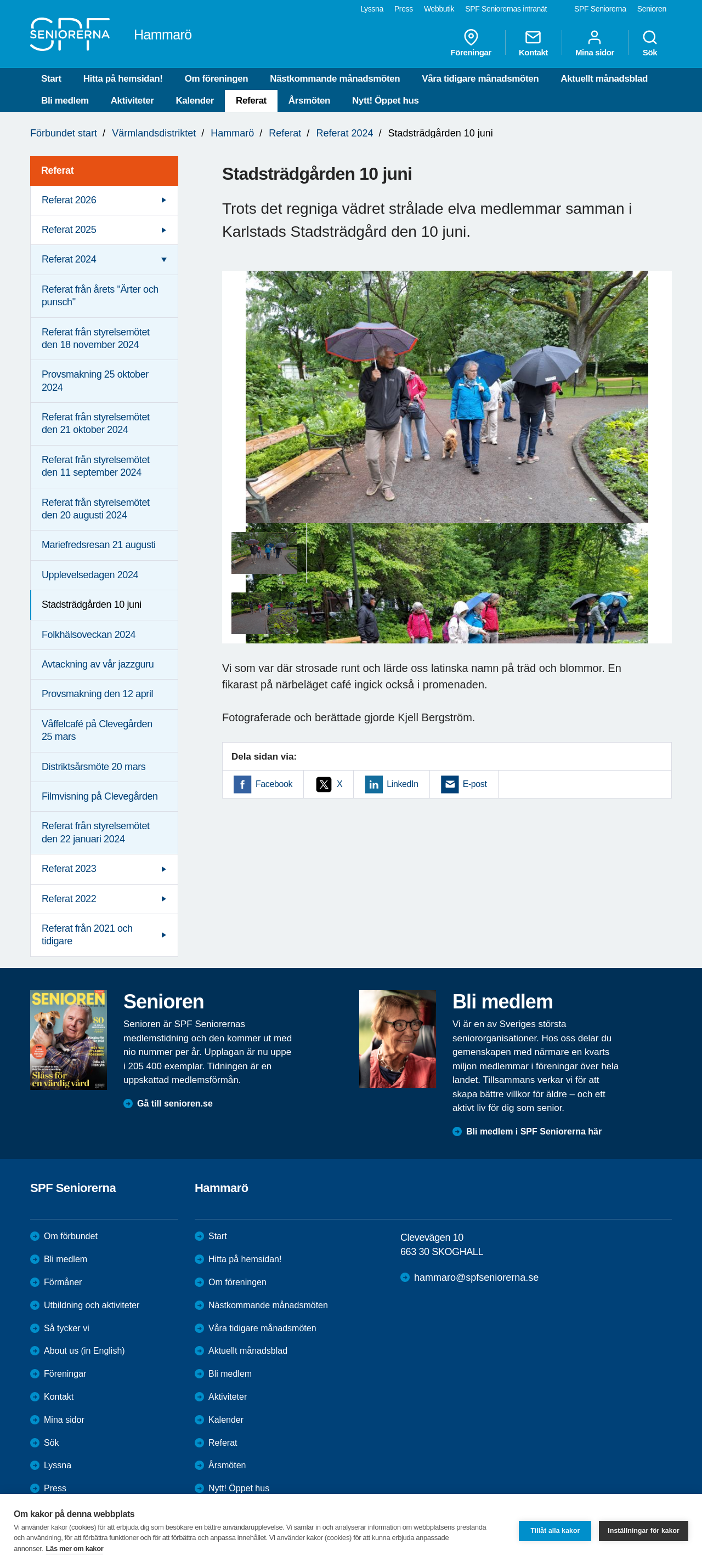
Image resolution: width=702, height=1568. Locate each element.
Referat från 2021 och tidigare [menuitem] (87, 934)
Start (51, 78)
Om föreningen (216, 78)
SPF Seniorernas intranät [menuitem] (506, 8)
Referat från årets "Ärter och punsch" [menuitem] (100, 295)
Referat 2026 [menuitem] (69, 200)
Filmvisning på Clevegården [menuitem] (100, 796)
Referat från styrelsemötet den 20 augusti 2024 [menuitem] (96, 509)
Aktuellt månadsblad (604, 78)
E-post (475, 784)
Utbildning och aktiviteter (91, 1305)
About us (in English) (84, 1350)
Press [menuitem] (403, 8)
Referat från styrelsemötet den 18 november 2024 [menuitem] (96, 338)
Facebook (274, 784)
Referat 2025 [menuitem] (69, 229)
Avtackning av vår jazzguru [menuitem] (98, 664)
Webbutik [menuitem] (439, 8)
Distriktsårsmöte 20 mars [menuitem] (93, 766)
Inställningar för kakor (644, 1531)
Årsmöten (309, 100)
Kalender (195, 100)
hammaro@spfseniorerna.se (476, 1277)
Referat (251, 100)
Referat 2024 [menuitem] (69, 259)
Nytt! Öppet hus (385, 100)
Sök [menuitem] (650, 42)
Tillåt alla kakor (555, 1531)
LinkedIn (402, 784)
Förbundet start (63, 133)
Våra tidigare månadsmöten (480, 78)
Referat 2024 (344, 133)
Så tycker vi (66, 1328)
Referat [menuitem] (57, 170)
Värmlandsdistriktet (154, 133)
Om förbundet (71, 1236)
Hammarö (232, 133)
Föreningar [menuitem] (471, 42)
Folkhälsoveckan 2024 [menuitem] (88, 634)
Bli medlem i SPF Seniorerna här (534, 1131)
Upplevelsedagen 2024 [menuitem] (90, 574)
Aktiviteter (132, 100)
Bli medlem (65, 100)
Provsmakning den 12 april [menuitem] (97, 693)
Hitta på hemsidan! (123, 78)
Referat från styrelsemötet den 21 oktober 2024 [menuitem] (96, 423)
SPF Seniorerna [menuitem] (600, 8)
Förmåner (63, 1282)
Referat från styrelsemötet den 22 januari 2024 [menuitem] (96, 832)
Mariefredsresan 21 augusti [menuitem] (99, 544)
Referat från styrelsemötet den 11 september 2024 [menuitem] (96, 466)
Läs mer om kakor (75, 1548)
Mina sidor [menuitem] (594, 42)
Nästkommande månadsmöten (335, 78)
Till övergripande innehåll (0, 0)
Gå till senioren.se (175, 1103)
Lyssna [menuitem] (371, 8)
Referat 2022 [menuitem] (69, 898)
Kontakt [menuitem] (533, 42)
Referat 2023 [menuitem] (69, 868)
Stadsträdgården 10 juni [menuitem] (91, 604)
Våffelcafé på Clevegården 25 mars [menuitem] (97, 730)
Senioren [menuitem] (651, 8)
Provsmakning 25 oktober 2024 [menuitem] (95, 380)
